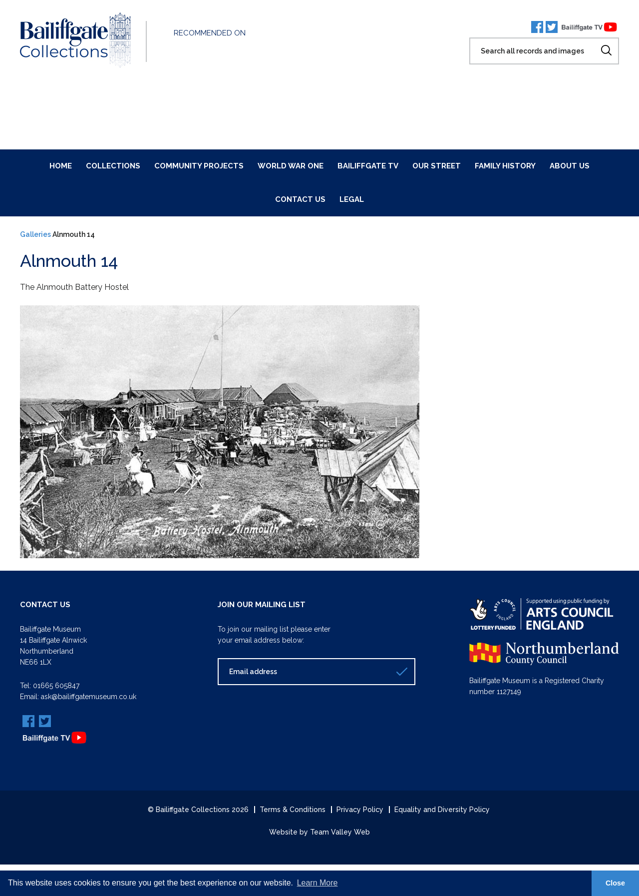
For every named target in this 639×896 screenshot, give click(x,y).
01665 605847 (56, 685)
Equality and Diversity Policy (442, 809)
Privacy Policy (359, 809)
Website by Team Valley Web (319, 831)
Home (60, 165)
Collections (113, 165)
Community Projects (199, 165)
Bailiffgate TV (367, 165)
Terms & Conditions (292, 809)
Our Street (436, 165)
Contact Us (300, 199)
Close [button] (615, 883)
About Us (570, 165)
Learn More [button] (317, 883)
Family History (505, 165)
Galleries (35, 234)
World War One (290, 165)
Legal (351, 199)
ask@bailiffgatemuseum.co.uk (88, 696)
